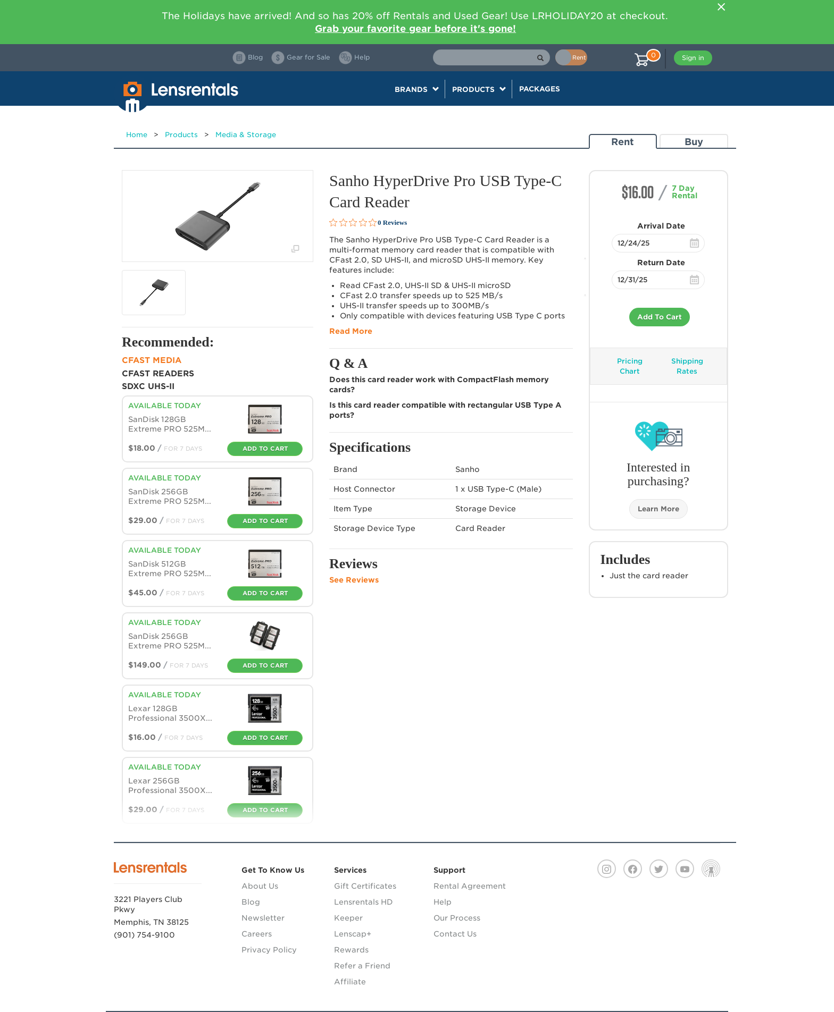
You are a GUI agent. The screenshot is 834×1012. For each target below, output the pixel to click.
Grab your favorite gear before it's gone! (415, 28)
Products (181, 135)
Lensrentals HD (363, 902)
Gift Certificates (365, 886)
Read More (350, 331)
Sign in (693, 58)
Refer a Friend (362, 966)
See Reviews (354, 580)
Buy (694, 141)
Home (136, 135)
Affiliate (350, 981)
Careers (256, 934)
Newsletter (263, 918)
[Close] (721, 7)
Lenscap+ (352, 934)
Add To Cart (659, 317)
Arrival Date (661, 226)
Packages (539, 89)
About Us (259, 886)
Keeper (348, 918)
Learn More (658, 509)
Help (442, 902)
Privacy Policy (269, 950)
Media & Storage (245, 135)
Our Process (456, 918)
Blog (250, 902)
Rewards (351, 950)
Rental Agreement (469, 886)
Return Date (661, 262)
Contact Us (455, 934)
